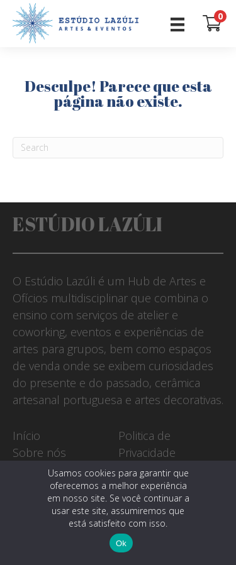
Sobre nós (39, 452)
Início (26, 435)
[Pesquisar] (118, 147)
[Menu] (177, 23)
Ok (121, 543)
